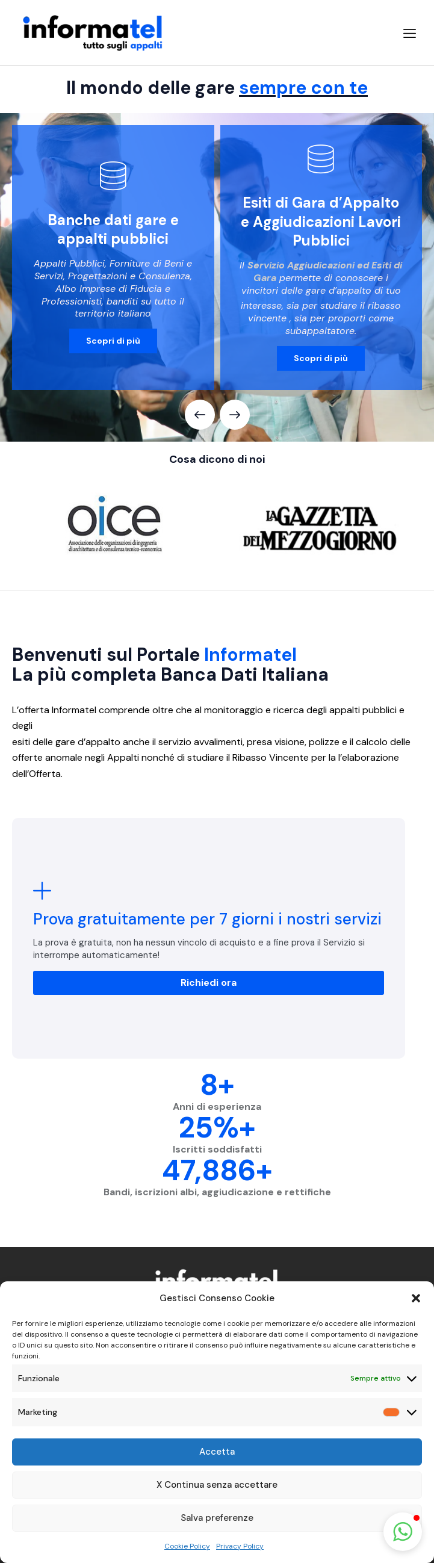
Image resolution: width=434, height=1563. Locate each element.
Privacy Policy (240, 1546)
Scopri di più (113, 340)
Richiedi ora (209, 982)
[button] (416, 1298)
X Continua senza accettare (217, 1485)
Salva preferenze (217, 1518)
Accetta (217, 1452)
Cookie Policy (187, 1546)
